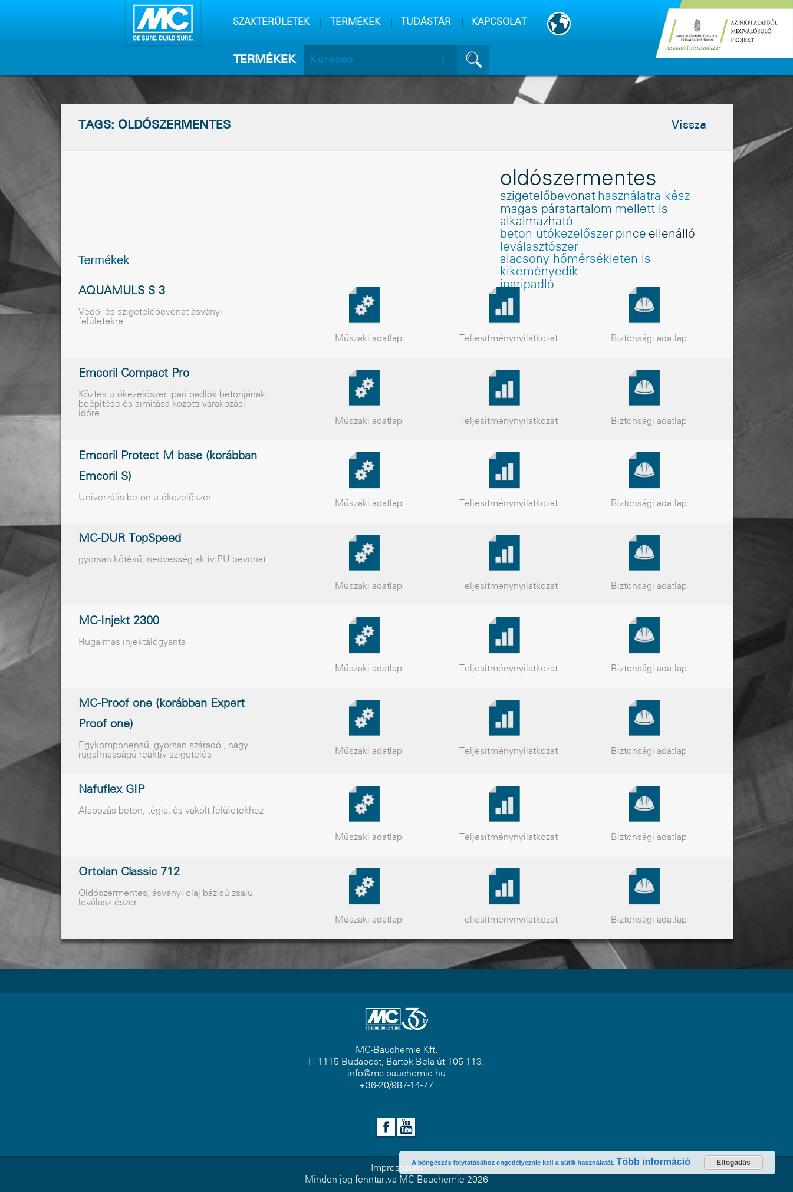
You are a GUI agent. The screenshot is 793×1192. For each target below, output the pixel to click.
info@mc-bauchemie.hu (396, 1073)
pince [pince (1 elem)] (631, 234)
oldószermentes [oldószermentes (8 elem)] (578, 179)
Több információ (653, 1162)
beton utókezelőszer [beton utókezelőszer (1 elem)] (556, 234)
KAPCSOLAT (499, 22)
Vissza (689, 125)
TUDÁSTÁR (426, 22)
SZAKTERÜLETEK (271, 22)
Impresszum (396, 1168)
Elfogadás (733, 1162)
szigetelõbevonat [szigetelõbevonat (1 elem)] (547, 196)
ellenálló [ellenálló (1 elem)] (672, 234)
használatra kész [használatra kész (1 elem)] (644, 196)
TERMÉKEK (355, 22)
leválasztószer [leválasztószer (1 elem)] (539, 247)
